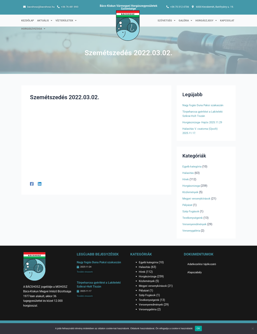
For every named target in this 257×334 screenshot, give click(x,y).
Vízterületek (66, 20)
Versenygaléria (191, 230)
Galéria (185, 20)
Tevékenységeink (193, 217)
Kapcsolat (227, 20)
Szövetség (166, 20)
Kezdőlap (27, 20)
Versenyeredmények (195, 224)
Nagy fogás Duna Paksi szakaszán (204, 105)
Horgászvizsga (33, 29)
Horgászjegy (206, 20)
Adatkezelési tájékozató (202, 264)
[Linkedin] (39, 184)
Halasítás (188, 173)
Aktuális (44, 20)
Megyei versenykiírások (197, 198)
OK (198, 328)
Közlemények (190, 192)
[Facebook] (32, 184)
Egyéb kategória (192, 166)
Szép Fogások (191, 211)
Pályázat (187, 205)
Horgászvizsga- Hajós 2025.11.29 (203, 122)
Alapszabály (195, 272)
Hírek (185, 179)
